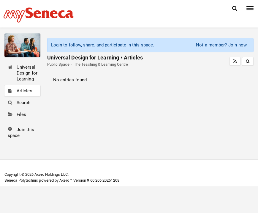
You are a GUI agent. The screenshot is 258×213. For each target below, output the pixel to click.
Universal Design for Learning (83, 57)
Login (56, 45)
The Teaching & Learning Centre (101, 64)
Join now (237, 45)
